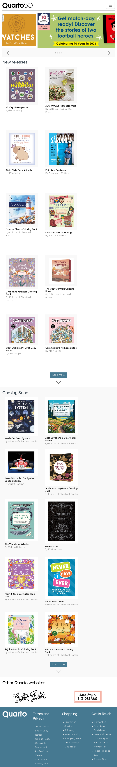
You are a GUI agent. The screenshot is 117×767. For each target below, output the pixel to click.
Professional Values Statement (41, 625)
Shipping (69, 600)
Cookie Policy (42, 609)
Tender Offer (100, 629)
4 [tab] (62, 53)
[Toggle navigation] (110, 5)
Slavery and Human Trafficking (41, 638)
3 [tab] (59, 53)
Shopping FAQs (72, 609)
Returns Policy (72, 604)
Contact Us (100, 592)
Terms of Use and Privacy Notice (42, 601)
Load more (59, 304)
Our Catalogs (71, 613)
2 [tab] (57, 53)
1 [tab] (55, 53)
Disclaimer (70, 617)
